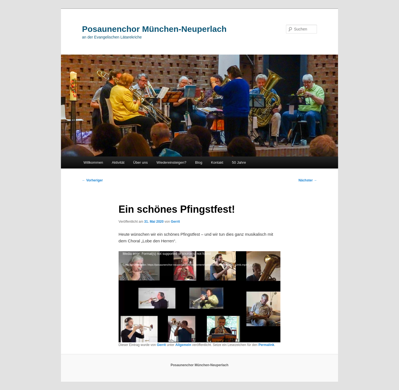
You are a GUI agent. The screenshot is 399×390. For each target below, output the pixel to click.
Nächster (307, 180)
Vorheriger (92, 180)
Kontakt (217, 162)
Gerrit (175, 222)
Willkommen (93, 162)
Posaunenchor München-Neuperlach (154, 29)
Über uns (140, 162)
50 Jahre (239, 162)
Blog (198, 162)
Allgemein (183, 345)
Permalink (266, 345)
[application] (199, 296)
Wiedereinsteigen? (171, 162)
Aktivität (118, 162)
